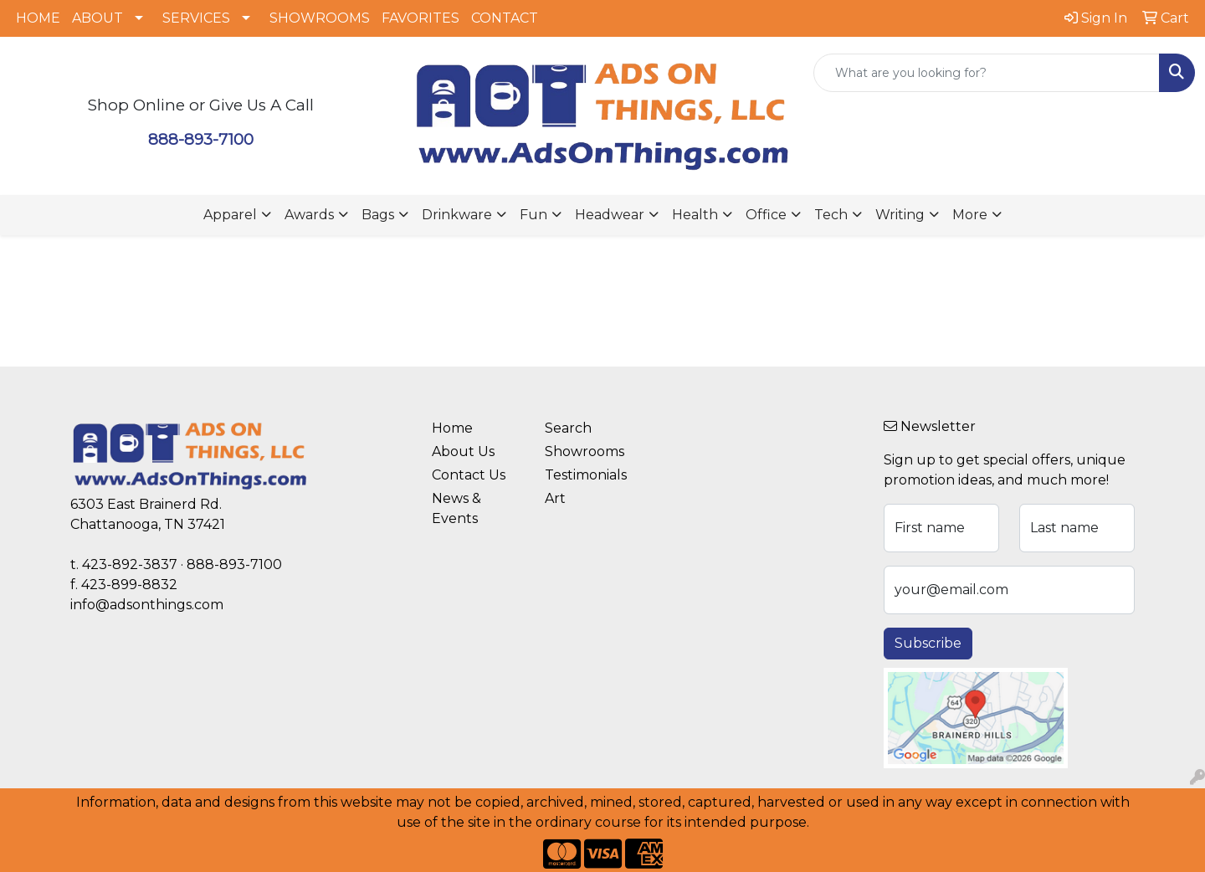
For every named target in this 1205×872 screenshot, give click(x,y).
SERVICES (196, 18)
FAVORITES (420, 18)
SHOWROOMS (319, 18)
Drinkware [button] (457, 215)
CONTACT (504, 18)
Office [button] (766, 215)
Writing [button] (900, 215)
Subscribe (928, 643)
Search (568, 428)
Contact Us (468, 475)
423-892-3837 (129, 564)
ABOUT (97, 18)
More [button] (969, 215)
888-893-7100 (201, 139)
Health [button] (695, 215)
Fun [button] (533, 215)
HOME (38, 18)
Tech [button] (831, 215)
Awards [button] (309, 215)
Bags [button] (378, 215)
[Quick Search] (986, 73)
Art (555, 498)
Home (452, 428)
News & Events (456, 508)
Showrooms (584, 451)
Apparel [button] (230, 215)
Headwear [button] (609, 215)
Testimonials (586, 475)
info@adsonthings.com (146, 605)
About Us (463, 451)
